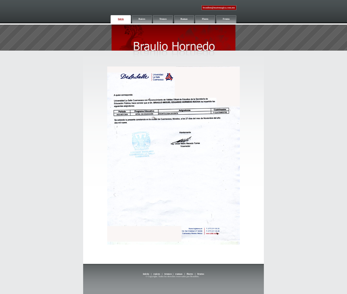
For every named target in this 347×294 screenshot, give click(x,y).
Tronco (163, 19)
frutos (200, 273)
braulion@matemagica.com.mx (219, 7)
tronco (168, 273)
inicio (146, 273)
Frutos (226, 19)
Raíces (142, 19)
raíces (156, 273)
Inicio (121, 19)
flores (189, 273)
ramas (178, 273)
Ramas (183, 19)
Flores (205, 19)
